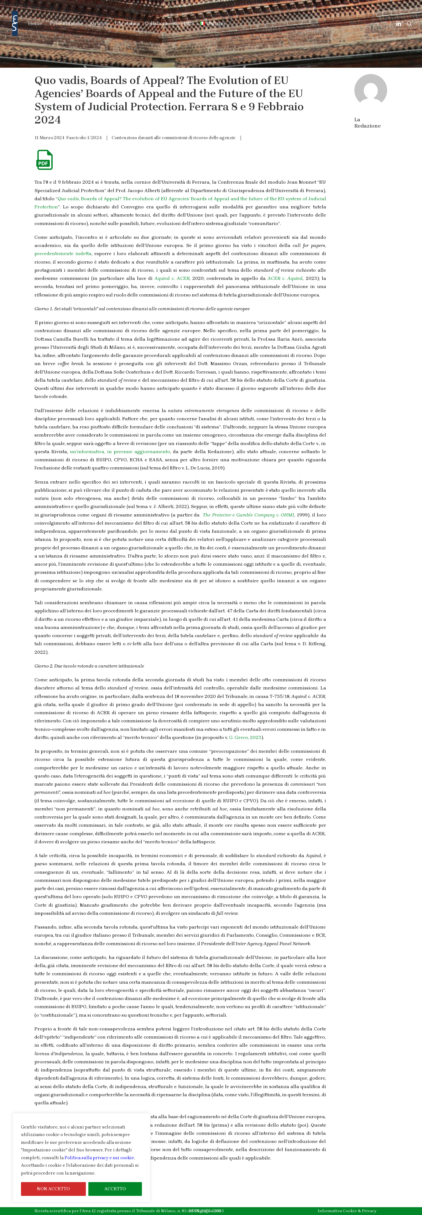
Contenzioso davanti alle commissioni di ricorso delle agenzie (174, 137)
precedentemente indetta (62, 253)
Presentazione (66, 23)
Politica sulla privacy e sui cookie (99, 1157)
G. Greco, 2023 (245, 737)
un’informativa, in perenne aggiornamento (120, 451)
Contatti (184, 23)
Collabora (156, 23)
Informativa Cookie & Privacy (347, 1210)
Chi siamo (126, 23)
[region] (81, 1158)
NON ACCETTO (53, 1188)
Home (35, 23)
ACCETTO (115, 1188)
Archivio (99, 23)
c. (172, 278)
